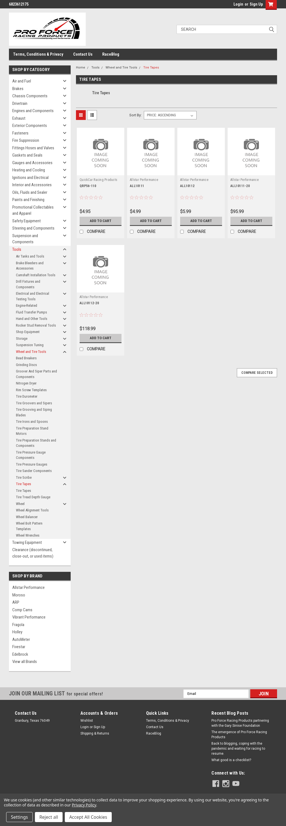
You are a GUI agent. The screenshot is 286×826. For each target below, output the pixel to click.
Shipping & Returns (94, 733)
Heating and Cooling (28, 170)
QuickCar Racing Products (98, 180)
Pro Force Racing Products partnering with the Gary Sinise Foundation (240, 723)
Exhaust (18, 118)
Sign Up (256, 4)
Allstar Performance (28, 587)
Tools (16, 249)
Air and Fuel (21, 81)
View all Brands (24, 661)
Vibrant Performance (29, 617)
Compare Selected (257, 373)
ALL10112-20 (89, 303)
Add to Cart (101, 221)
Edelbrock (20, 654)
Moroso (18, 595)
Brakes (17, 88)
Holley (17, 631)
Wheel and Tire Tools (31, 352)
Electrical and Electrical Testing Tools (32, 296)
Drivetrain (19, 103)
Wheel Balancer (27, 517)
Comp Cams (22, 609)
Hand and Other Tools (31, 319)
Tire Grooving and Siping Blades (34, 412)
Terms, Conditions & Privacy (38, 54)
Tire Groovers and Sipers (34, 403)
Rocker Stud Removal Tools (36, 325)
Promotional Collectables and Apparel (33, 210)
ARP (15, 602)
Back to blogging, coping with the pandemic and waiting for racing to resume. (238, 749)
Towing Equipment (27, 542)
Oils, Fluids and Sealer (29, 192)
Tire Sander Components (34, 471)
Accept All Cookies (88, 817)
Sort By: (135, 115)
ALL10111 (137, 186)
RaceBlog (110, 54)
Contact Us (82, 54)
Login (238, 4)
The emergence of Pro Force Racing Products (239, 734)
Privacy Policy (84, 805)
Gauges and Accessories (32, 162)
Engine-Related (26, 305)
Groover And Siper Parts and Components (36, 374)
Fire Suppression (25, 140)
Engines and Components (33, 110)
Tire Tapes (23, 484)
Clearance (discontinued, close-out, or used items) (32, 553)
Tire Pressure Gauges (31, 464)
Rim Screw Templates (31, 390)
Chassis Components (29, 95)
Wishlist (86, 721)
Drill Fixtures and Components (28, 284)
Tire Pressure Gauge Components (31, 455)
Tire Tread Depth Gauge (33, 497)
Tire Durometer (26, 396)
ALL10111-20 (240, 186)
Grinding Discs (26, 365)
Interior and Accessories (32, 184)
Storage (21, 338)
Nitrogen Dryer (26, 383)
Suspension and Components (25, 239)
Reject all (48, 817)
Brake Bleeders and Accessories (30, 266)
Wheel (20, 504)
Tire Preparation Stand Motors (32, 431)
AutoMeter (21, 639)
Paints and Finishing (28, 199)
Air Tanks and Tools (30, 256)
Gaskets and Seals (27, 155)
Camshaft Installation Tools (35, 275)
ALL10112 (187, 186)
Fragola (18, 624)
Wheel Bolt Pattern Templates (29, 526)
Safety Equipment (26, 220)
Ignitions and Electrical (30, 177)
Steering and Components (33, 228)
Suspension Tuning (30, 345)
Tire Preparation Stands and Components (36, 443)
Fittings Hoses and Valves (33, 147)
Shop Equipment (28, 332)
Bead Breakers (26, 358)
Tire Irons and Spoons (32, 421)
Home (80, 67)
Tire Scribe (24, 477)
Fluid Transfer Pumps (31, 312)
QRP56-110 (88, 186)
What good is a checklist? (231, 760)
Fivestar (18, 646)
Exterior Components (29, 125)
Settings (19, 817)
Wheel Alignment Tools (32, 510)
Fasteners (20, 133)
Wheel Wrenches (27, 535)
